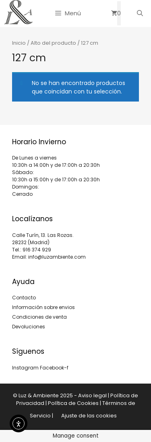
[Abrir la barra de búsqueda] (140, 13)
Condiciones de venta (39, 316)
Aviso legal (92, 395)
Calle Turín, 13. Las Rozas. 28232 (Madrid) (43, 239)
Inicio (19, 43)
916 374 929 (37, 249)
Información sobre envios (43, 307)
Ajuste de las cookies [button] (89, 415)
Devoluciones (28, 326)
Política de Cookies (73, 403)
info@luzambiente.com (57, 256)
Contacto (24, 297)
